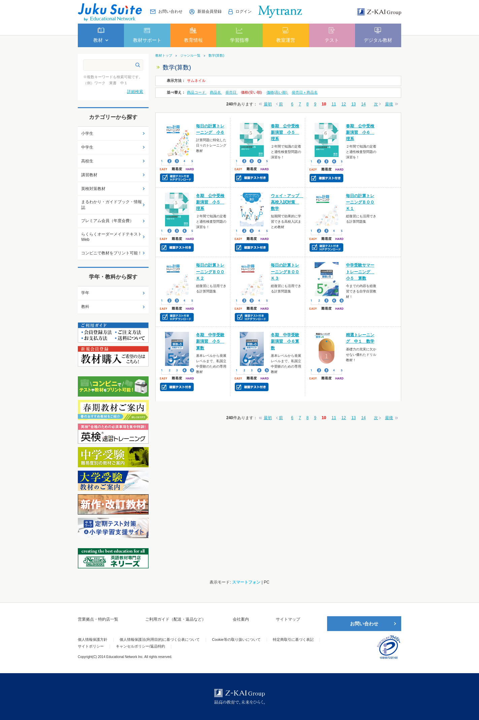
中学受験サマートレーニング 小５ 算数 (360, 271)
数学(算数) (216, 55)
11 (333, 104)
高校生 (87, 161)
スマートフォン (246, 582)
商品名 (216, 92)
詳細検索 (135, 91)
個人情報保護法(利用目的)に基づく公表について (160, 639)
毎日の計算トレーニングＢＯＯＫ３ (285, 271)
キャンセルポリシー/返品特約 (140, 646)
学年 (85, 292)
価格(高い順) (277, 92)
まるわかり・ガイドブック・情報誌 (111, 204)
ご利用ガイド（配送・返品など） (175, 619)
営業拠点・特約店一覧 (98, 619)
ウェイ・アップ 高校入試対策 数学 (287, 202)
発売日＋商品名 (305, 92)
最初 (268, 104)
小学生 (87, 133)
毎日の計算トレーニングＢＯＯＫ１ (360, 202)
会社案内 (241, 619)
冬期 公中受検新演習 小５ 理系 (210, 202)
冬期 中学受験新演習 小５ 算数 (210, 341)
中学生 (87, 147)
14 (363, 104)
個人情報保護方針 (92, 639)
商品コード (196, 92)
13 (353, 104)
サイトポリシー (91, 646)
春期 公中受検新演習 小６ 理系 (360, 132)
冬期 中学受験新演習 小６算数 (285, 341)
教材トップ (163, 55)
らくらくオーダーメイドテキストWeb (111, 237)
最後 (389, 104)
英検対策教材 (93, 188)
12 (344, 104)
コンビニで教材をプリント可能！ (111, 253)
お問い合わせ (364, 623)
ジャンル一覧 (190, 55)
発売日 (231, 92)
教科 (85, 306)
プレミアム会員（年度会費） (107, 220)
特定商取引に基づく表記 (293, 639)
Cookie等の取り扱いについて (236, 639)
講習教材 (89, 175)
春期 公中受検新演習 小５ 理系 (285, 132)
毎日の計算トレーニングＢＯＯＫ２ (210, 271)
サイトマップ (288, 619)
